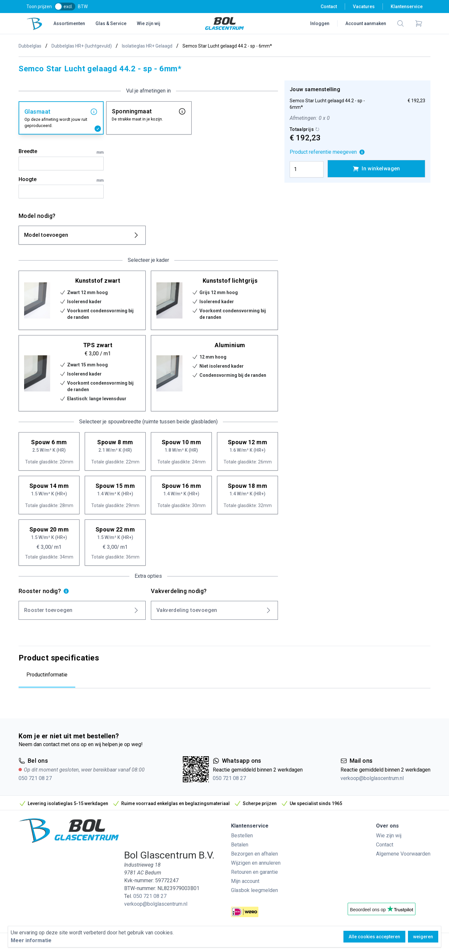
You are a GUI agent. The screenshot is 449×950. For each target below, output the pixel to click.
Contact (329, 6)
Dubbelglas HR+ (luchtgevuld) (81, 46)
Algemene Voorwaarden (403, 854)
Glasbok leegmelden (254, 890)
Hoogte (61, 179)
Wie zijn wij (148, 23)
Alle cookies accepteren (374, 936)
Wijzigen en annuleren (256, 863)
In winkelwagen (376, 168)
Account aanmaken (365, 23)
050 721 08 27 (35, 778)
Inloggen (319, 23)
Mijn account (245, 881)
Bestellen (242, 835)
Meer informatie (31, 940)
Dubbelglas (30, 46)
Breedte (61, 151)
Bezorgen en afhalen (254, 854)
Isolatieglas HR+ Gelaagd (147, 46)
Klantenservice (407, 6)
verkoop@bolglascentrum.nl (372, 778)
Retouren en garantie (254, 872)
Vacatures (364, 6)
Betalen (239, 845)
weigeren (423, 936)
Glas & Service (110, 23)
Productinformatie (46, 675)
